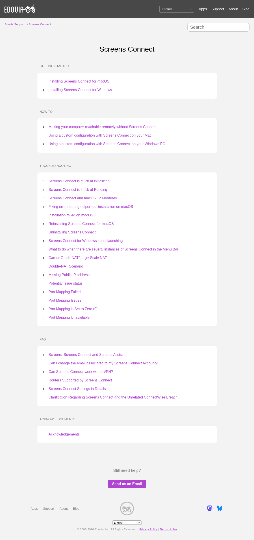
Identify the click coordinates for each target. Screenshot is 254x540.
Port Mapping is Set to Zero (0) (73, 309)
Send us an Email (127, 484)
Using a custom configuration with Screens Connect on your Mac (100, 135)
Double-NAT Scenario (66, 266)
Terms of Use (168, 529)
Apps (203, 9)
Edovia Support (14, 24)
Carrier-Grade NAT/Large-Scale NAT (78, 258)
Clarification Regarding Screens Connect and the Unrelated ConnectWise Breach (113, 397)
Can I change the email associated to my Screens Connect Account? (103, 363)
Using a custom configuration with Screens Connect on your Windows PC (107, 144)
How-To (46, 111)
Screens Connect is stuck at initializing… (81, 181)
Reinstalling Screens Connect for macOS (81, 224)
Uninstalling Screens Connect (72, 232)
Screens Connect (39, 24)
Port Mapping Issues (65, 300)
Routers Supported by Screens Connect (80, 380)
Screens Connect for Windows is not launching (86, 241)
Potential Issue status (66, 283)
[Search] (218, 27)
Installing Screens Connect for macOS (79, 81)
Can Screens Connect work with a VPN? (81, 372)
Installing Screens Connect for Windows (80, 90)
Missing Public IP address (69, 275)
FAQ (43, 339)
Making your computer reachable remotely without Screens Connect (102, 127)
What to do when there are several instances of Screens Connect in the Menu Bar (113, 249)
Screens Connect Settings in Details (77, 389)
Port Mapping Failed (65, 292)
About (233, 9)
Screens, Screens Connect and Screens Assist (86, 355)
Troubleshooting (55, 166)
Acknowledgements (57, 419)
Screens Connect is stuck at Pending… (80, 190)
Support (217, 9)
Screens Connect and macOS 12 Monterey (83, 198)
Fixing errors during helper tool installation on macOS (91, 207)
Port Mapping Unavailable (69, 317)
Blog (246, 9)
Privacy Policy (148, 529)
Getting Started (54, 66)
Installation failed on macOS (71, 215)
